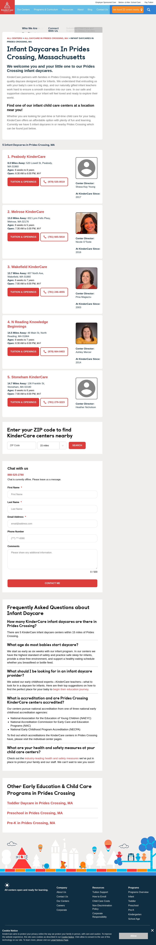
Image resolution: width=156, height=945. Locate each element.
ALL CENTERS (14, 38)
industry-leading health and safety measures (52, 758)
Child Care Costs (101, 901)
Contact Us (102, 9)
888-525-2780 (16, 474)
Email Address (52, 522)
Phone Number (52, 536)
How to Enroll (99, 896)
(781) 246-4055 (54, 292)
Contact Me (52, 583)
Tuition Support (100, 892)
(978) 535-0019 (54, 181)
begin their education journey (70, 689)
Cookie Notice (67, 937)
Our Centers (23, 9)
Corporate (62, 910)
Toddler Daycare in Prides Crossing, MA (40, 803)
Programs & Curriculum (46, 9)
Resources (67, 9)
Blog (90, 9)
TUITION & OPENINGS (23, 181)
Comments (13, 546)
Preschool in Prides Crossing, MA (35, 813)
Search (77, 445)
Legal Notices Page (59, 940)
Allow (133, 936)
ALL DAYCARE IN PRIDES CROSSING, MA (46, 38)
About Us (61, 892)
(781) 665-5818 (54, 237)
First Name (52, 492)
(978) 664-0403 (54, 351)
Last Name (52, 507)
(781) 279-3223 (54, 402)
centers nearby (126, 9)
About (80, 9)
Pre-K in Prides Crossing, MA (31, 823)
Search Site (149, 10)
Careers (61, 905)
